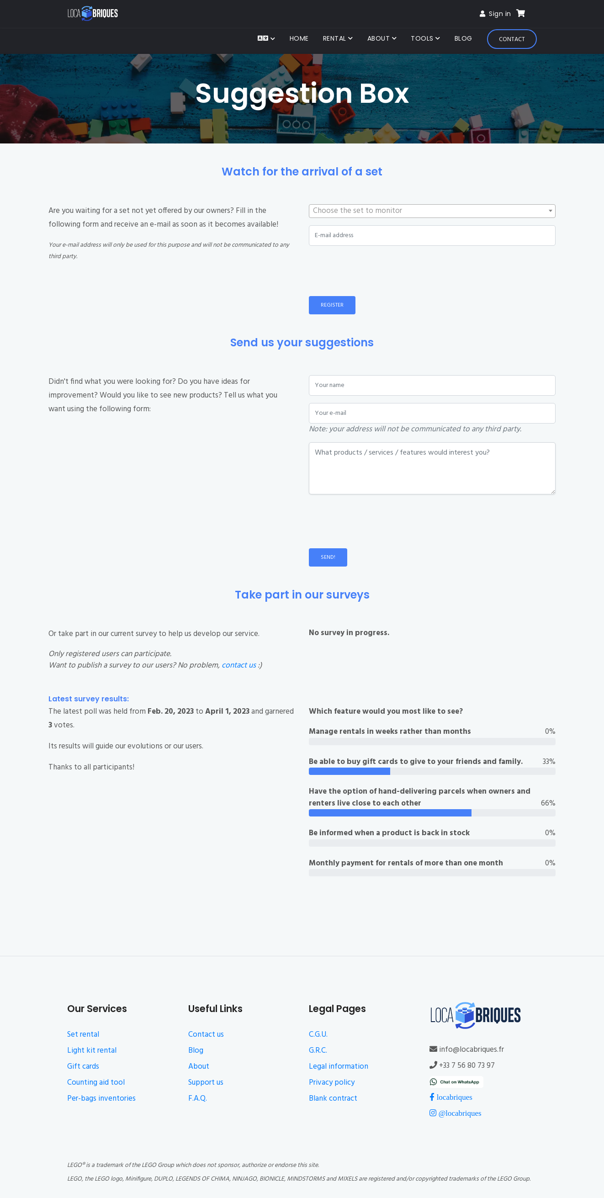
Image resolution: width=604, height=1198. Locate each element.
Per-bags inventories (101, 1098)
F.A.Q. (197, 1098)
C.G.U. (318, 1034)
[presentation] (378, 271)
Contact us (206, 1034)
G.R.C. (318, 1050)
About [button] (379, 38)
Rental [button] (336, 38)
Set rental (83, 1034)
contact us (239, 665)
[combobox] (432, 211)
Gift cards (83, 1066)
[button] (266, 39)
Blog (463, 38)
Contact (512, 39)
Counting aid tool (96, 1082)
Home (299, 38)
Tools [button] (423, 38)
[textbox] (432, 211)
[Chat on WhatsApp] (456, 1082)
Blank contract (333, 1098)
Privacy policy (332, 1082)
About (198, 1066)
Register (332, 305)
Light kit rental (92, 1050)
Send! (328, 557)
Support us (205, 1082)
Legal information (338, 1066)
